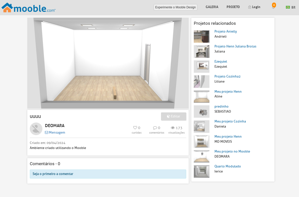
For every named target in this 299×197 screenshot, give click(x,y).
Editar (173, 116)
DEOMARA (54, 125)
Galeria (212, 6)
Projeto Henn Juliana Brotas (235, 46)
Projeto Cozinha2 (227, 76)
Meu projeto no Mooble (232, 151)
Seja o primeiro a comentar (53, 174)
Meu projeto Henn (228, 91)
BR (290, 7)
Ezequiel (220, 61)
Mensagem (55, 132)
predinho (221, 106)
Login (254, 6)
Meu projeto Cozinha (230, 121)
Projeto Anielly (225, 31)
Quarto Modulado (227, 166)
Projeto (233, 6)
